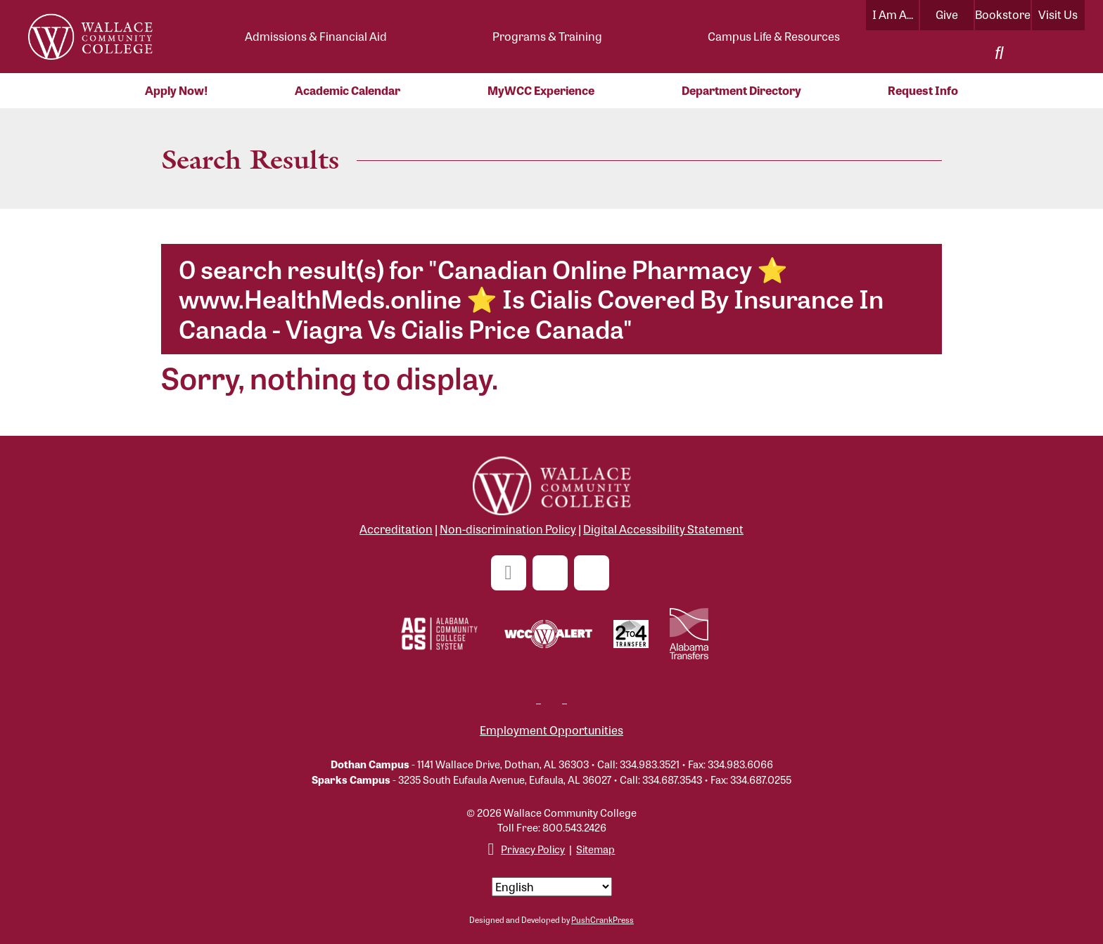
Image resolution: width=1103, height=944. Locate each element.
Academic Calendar (347, 90)
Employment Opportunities (551, 730)
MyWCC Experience (540, 90)
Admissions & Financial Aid (316, 36)
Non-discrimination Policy (508, 529)
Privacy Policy (533, 848)
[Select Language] (552, 886)
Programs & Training (547, 36)
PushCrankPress (602, 919)
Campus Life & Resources (774, 36)
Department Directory (741, 90)
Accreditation (396, 529)
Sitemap (595, 848)
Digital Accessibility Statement (663, 529)
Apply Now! (176, 90)
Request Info (923, 90)
